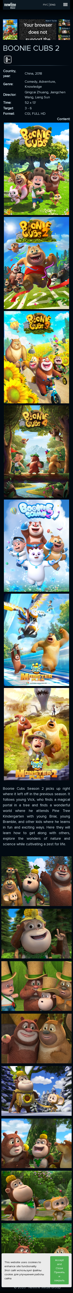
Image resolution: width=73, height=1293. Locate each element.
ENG (52, 4)
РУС (45, 4)
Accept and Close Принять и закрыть (59, 1270)
